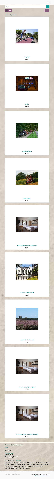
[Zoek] (47, 6)
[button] (47, 10)
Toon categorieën (11, 15)
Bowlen (27, 104)
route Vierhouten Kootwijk (27, 340)
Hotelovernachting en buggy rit (27, 387)
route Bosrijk (27, 198)
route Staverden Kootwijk (27, 292)
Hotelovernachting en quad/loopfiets (27, 245)
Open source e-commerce (42, 476)
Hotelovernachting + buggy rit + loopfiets (27, 434)
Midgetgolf (27, 57)
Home (6, 447)
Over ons (18, 460)
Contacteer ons (9, 453)
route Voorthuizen (27, 151)
